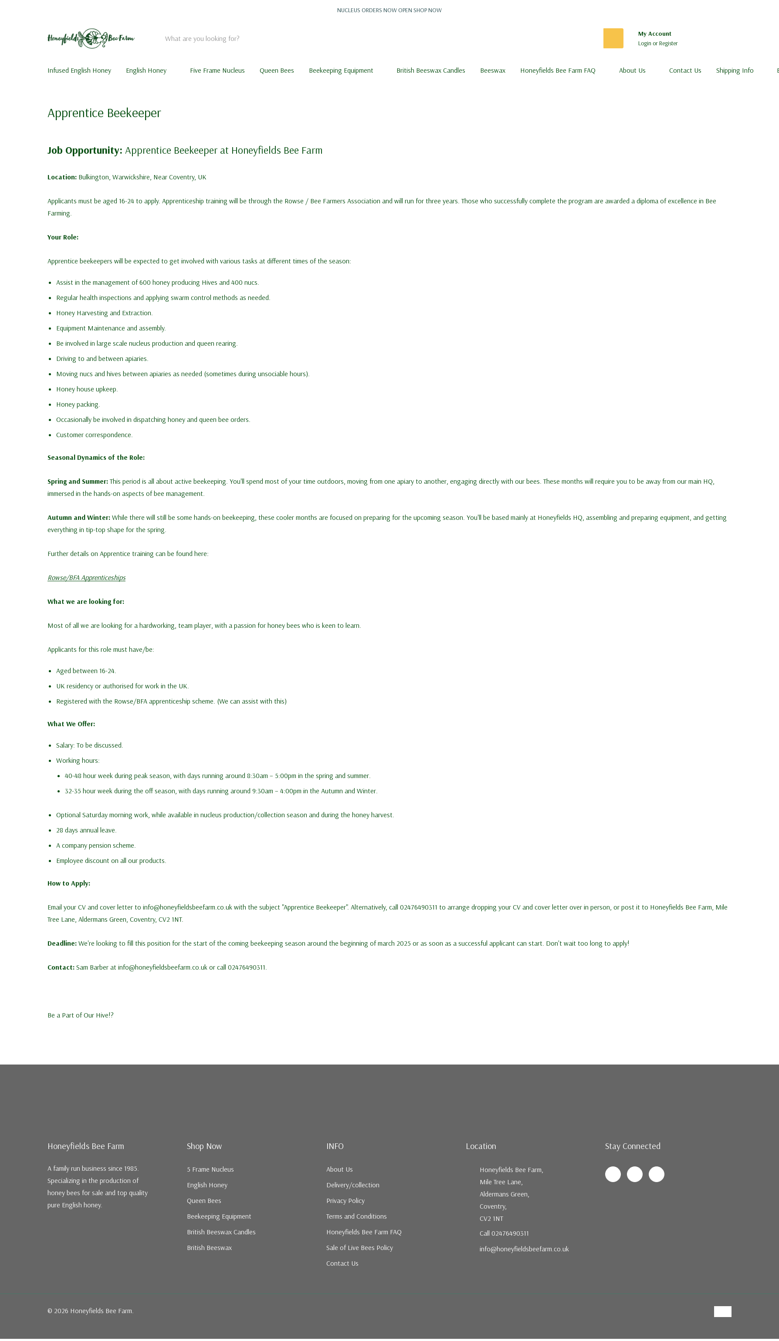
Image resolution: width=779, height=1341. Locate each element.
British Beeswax (209, 1247)
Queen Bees (204, 1200)
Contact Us (342, 1263)
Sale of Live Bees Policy (359, 1247)
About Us (632, 70)
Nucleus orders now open (389, 10)
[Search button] (613, 38)
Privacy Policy (345, 1200)
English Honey (146, 70)
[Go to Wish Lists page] (695, 38)
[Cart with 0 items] (719, 38)
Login (645, 43)
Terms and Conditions (356, 1216)
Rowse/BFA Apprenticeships (86, 577)
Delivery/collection (352, 1184)
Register (668, 43)
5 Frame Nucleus (210, 1169)
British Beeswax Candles (221, 1231)
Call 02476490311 (504, 1233)
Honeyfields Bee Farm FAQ (558, 70)
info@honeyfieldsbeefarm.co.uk (524, 1248)
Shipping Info (735, 70)
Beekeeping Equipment (341, 70)
